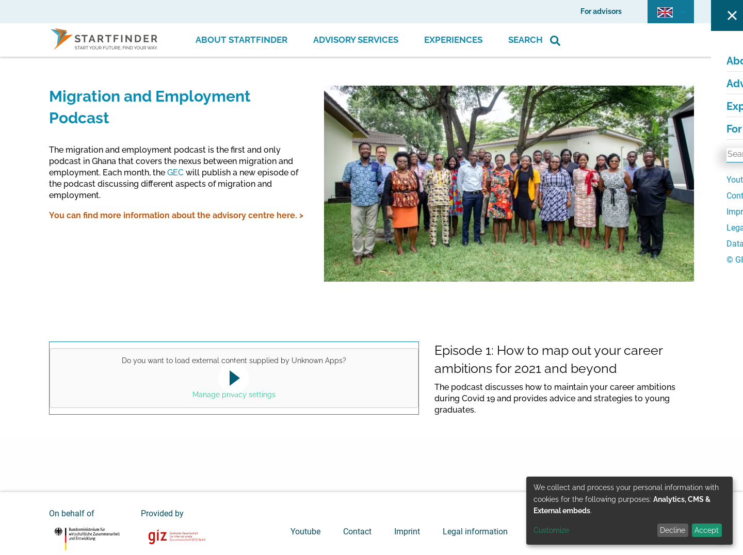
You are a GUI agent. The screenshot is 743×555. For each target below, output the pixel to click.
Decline (672, 530)
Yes (232, 379)
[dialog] (629, 511)
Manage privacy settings (234, 394)
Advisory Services (355, 40)
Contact (357, 531)
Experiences (453, 40)
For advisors (601, 11)
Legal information (475, 531)
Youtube (305, 531)
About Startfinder (241, 40)
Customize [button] (551, 530)
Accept (706, 530)
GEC (175, 172)
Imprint (407, 531)
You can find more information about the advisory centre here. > (176, 215)
